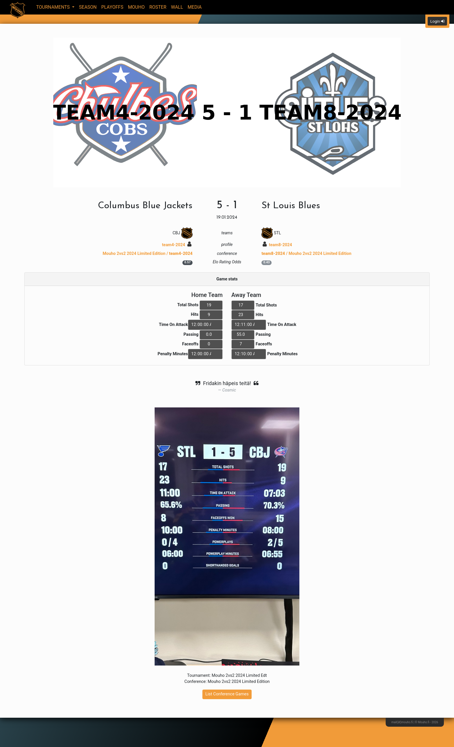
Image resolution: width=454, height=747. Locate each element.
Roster (157, 7)
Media (195, 7)
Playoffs (112, 7)
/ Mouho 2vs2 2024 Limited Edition (306, 253)
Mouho (136, 7)
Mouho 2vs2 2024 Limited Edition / (147, 253)
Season (88, 7)
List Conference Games (226, 694)
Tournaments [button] (53, 7)
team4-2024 (176, 244)
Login (437, 21)
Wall (177, 7)
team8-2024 (277, 244)
